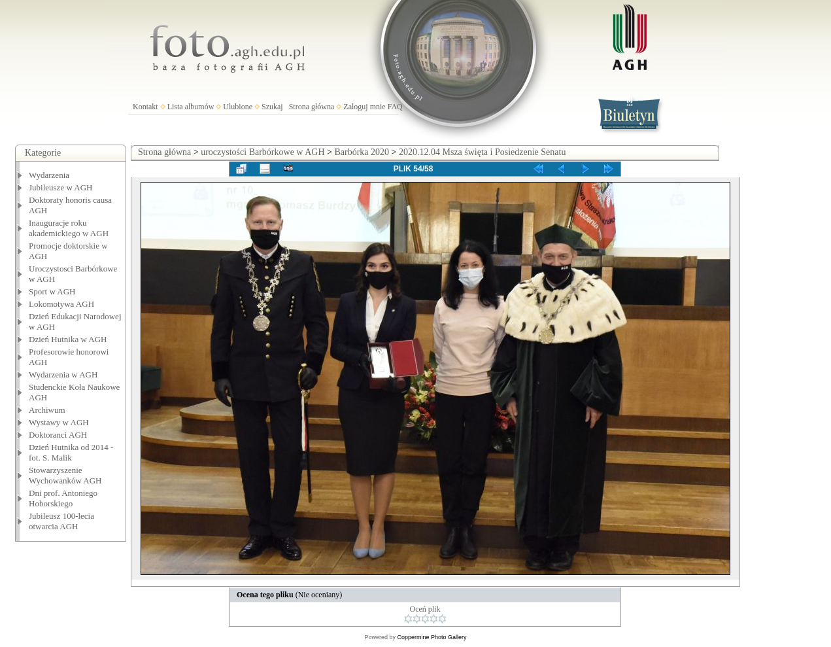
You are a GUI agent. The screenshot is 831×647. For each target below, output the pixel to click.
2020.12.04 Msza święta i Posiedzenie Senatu (482, 152)
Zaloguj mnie (364, 106)
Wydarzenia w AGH (63, 374)
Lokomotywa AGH (61, 304)
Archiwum (47, 410)
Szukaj (272, 106)
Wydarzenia (49, 175)
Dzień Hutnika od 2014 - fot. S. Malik (71, 452)
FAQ (395, 106)
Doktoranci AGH (58, 435)
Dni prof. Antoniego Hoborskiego (63, 498)
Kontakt (145, 106)
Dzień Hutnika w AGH (68, 339)
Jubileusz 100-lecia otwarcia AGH (61, 521)
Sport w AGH (52, 291)
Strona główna (312, 106)
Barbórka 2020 (361, 152)
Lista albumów (190, 106)
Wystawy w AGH (59, 422)
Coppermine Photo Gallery (431, 637)
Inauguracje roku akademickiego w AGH (69, 228)
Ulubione (237, 106)
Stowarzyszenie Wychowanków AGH (65, 475)
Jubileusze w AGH (61, 187)
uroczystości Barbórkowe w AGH (262, 152)
